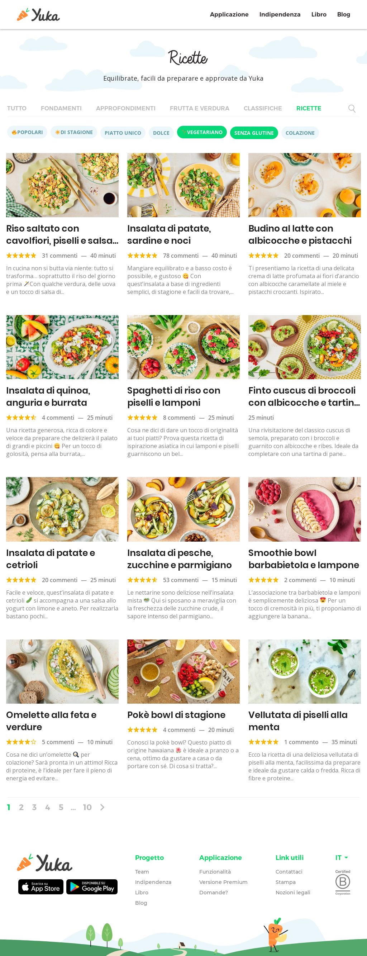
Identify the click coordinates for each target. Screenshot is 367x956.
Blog (343, 14)
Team (142, 872)
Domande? (213, 892)
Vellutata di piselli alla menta (298, 721)
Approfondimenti (126, 108)
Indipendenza (280, 14)
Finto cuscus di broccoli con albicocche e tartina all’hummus (304, 402)
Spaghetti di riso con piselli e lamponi (173, 396)
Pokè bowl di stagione (176, 715)
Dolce (161, 132)
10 (87, 807)
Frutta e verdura (199, 108)
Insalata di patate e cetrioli (50, 559)
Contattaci (289, 872)
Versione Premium (223, 882)
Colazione (300, 132)
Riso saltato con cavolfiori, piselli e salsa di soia (59, 240)
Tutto (17, 108)
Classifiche (263, 108)
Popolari (27, 132)
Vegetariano (202, 132)
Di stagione (74, 132)
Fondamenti (61, 108)
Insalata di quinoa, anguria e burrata (48, 396)
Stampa (286, 882)
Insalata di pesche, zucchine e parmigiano (179, 559)
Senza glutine (254, 132)
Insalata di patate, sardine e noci (169, 234)
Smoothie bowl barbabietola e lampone (303, 559)
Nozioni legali (293, 892)
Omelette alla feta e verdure (51, 721)
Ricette (308, 108)
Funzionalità (215, 872)
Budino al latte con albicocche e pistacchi (300, 234)
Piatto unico (123, 132)
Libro (319, 14)
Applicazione (229, 14)
